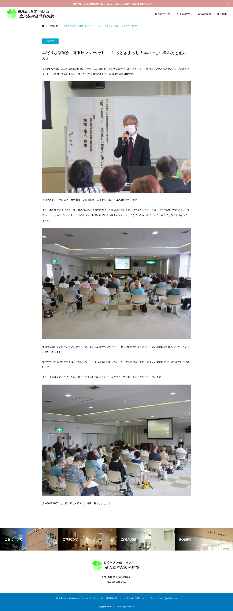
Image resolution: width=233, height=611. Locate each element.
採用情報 (222, 14)
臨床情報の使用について (136, 598)
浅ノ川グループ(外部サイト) (163, 598)
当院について (163, 14)
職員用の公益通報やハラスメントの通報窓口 (77, 598)
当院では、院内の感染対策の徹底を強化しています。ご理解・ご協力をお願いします (112, 4)
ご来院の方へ (184, 14)
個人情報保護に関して (111, 598)
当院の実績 (204, 14)
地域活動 (50, 41)
